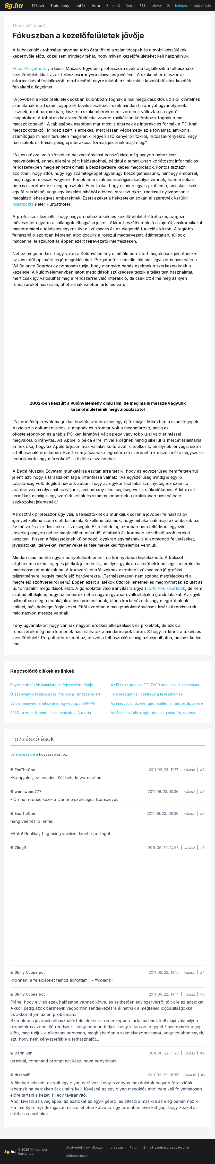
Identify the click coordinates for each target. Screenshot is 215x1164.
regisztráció (202, 5)
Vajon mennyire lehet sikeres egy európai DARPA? (53, 703)
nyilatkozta (22, 204)
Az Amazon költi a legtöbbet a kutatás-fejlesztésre (153, 712)
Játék (80, 5)
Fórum (134, 1147)
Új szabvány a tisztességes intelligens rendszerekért (55, 694)
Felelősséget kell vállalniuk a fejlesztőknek (147, 694)
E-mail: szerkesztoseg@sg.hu (166, 1147)
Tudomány (59, 5)
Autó (96, 5)
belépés (181, 5)
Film (110, 5)
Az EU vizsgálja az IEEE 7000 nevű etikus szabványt (155, 685)
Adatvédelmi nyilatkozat (84, 1147)
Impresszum (116, 1147)
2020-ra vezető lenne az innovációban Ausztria (50, 712)
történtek (156, 588)
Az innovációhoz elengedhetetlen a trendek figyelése (157, 703)
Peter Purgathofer (30, 68)
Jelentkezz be (22, 754)
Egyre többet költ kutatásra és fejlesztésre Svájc (51, 685)
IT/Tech (37, 5)
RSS (143, 5)
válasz (189, 770)
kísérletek (175, 588)
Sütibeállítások (77, 1156)
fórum (130, 5)
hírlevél (156, 5)
